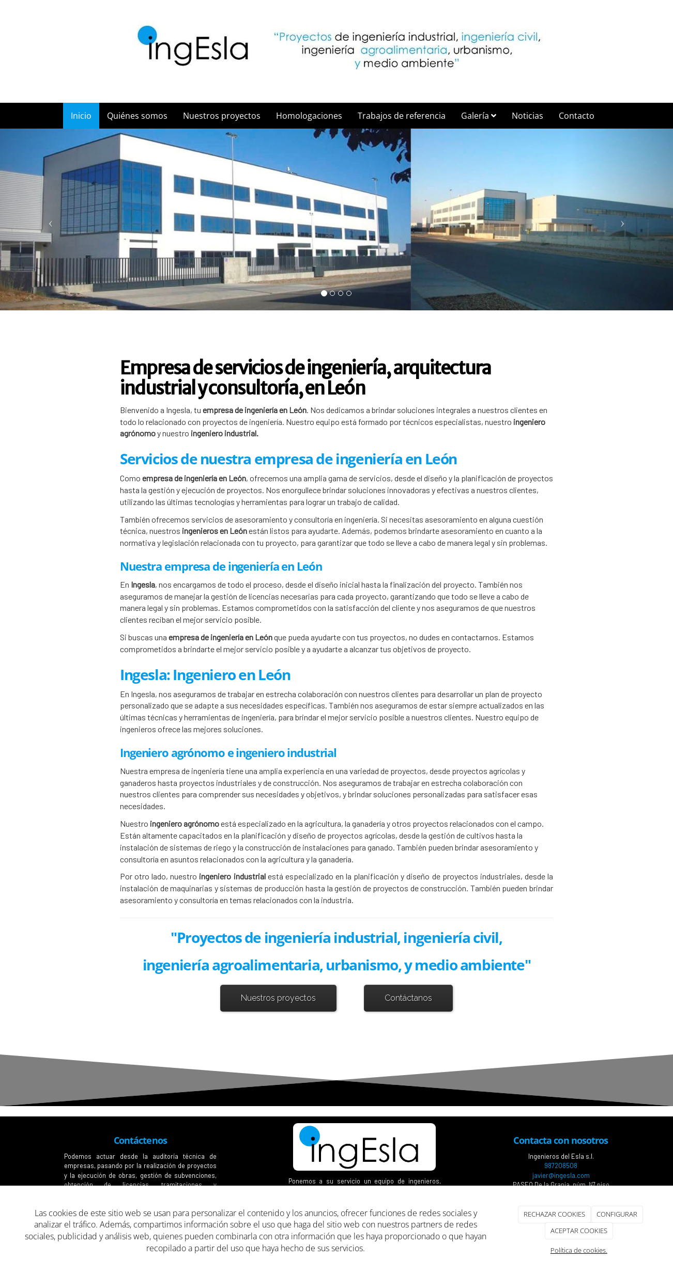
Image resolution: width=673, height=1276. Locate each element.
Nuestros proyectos (222, 115)
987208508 (560, 1165)
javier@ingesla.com (561, 1175)
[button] (50, 219)
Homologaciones (309, 115)
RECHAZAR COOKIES (554, 1214)
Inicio (81, 115)
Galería (478, 115)
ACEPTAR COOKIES (578, 1230)
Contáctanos (408, 998)
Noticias (527, 115)
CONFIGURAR (616, 1214)
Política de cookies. (578, 1250)
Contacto (576, 115)
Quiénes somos (137, 115)
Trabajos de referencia (402, 115)
